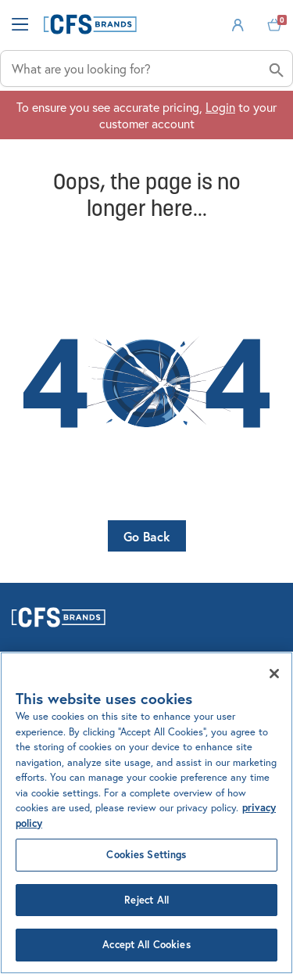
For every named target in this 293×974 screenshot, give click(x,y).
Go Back (146, 536)
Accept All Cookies (146, 944)
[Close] (274, 673)
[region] (146, 813)
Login (220, 107)
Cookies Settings (146, 854)
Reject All (146, 900)
